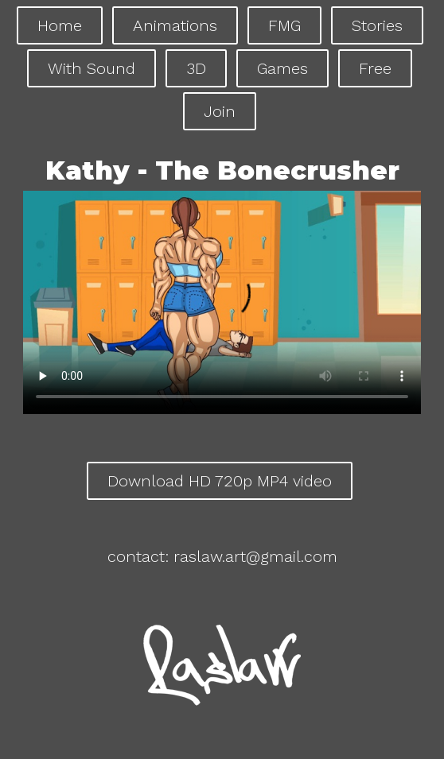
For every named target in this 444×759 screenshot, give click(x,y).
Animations (175, 25)
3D (196, 68)
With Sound (91, 68)
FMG (284, 25)
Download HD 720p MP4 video (219, 480)
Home (59, 25)
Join (220, 111)
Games (282, 68)
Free (375, 68)
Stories (377, 25)
